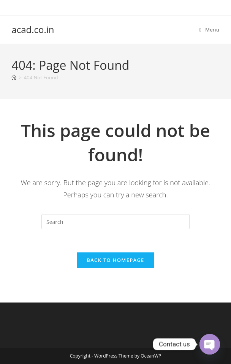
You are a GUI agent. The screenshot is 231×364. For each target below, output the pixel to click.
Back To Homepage (115, 260)
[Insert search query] (115, 221)
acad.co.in (32, 29)
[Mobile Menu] (209, 29)
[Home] (13, 77)
